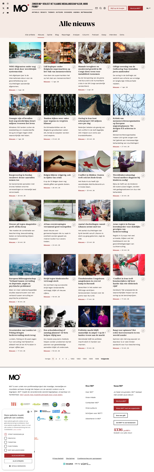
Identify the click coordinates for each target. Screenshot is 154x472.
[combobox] (28, 412)
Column (85, 35)
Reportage (66, 35)
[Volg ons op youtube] (8, 13)
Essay (104, 35)
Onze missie (91, 397)
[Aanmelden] (104, 8)
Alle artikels (30, 35)
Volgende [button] (105, 359)
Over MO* (89, 392)
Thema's (51, 12)
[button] (18, 466)
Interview (113, 35)
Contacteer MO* (92, 403)
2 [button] (56, 359)
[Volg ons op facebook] (3, 4)
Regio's (44, 12)
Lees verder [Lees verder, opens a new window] (17, 429)
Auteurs (59, 12)
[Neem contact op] (96, 8)
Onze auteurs (91, 408)
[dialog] (18, 439)
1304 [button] (85, 359)
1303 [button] (78, 359)
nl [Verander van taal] (148, 8)
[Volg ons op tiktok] (3, 13)
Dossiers (68, 12)
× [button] (31, 411)
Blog (57, 35)
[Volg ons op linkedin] (8, 8)
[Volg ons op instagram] (8, 4)
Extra (122, 35)
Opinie (49, 35)
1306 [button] (97, 359)
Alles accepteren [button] (18, 455)
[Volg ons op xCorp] (3, 8)
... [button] (68, 359)
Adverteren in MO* (93, 419)
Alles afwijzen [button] (18, 461)
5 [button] (66, 359)
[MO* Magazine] (21, 8)
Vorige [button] (47, 359)
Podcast (95, 35)
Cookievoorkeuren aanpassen (89, 458)
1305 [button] (91, 359)
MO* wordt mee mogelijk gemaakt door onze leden (41, 395)
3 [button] (59, 359)
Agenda (76, 12)
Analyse (76, 35)
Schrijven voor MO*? (94, 413)
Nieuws (41, 35)
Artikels (35, 12)
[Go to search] (100, 8)
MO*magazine (86, 12)
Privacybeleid (58, 458)
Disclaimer (70, 458)
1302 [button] (72, 359)
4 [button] (62, 359)
